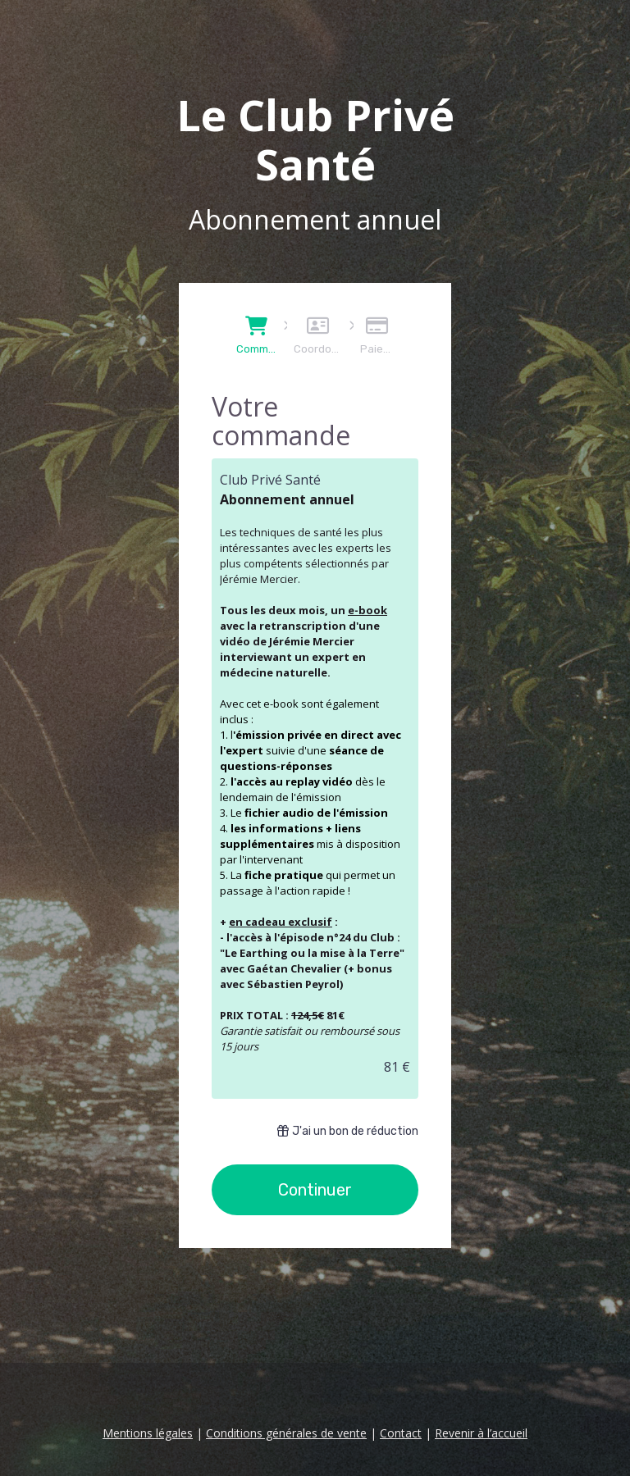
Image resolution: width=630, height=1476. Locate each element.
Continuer (315, 1190)
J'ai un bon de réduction (347, 1131)
